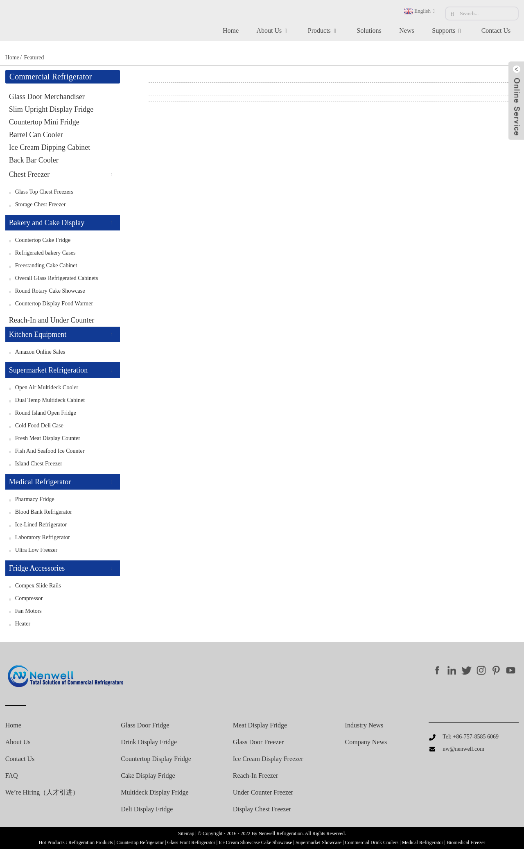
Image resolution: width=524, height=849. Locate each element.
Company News (366, 742)
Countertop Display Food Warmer (54, 303)
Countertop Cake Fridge (42, 240)
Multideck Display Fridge (154, 792)
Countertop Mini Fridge (44, 122)
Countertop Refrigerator (140, 842)
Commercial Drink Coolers (372, 842)
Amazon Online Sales (40, 352)
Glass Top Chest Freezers (44, 192)
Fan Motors (28, 611)
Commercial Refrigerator (50, 76)
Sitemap (186, 833)
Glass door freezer (258, 742)
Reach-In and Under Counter (51, 320)
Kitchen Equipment (37, 334)
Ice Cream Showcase (239, 842)
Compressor (29, 598)
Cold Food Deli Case (39, 425)
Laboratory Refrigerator (42, 537)
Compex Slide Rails (38, 586)
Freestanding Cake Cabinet (46, 265)
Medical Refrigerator (40, 482)
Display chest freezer (262, 809)
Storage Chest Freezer (40, 204)
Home (231, 30)
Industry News (364, 725)
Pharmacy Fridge (34, 499)
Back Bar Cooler (34, 160)
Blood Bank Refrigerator (43, 512)
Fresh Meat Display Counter (47, 438)
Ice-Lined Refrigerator (41, 525)
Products (323, 31)
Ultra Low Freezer (36, 550)
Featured (34, 57)
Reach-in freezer (255, 775)
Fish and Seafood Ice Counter (50, 451)
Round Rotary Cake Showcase (50, 291)
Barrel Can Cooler (36, 135)
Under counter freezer (263, 792)
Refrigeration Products (90, 842)
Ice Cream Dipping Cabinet (49, 147)
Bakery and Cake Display (46, 223)
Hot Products (52, 842)
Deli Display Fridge (147, 809)
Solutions (369, 30)
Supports (447, 31)
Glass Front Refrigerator (191, 842)
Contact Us (496, 30)
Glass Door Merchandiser (47, 97)
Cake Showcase (276, 842)
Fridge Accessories (37, 568)
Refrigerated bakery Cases (45, 253)
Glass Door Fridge (145, 725)
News (406, 30)
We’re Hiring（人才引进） (42, 792)
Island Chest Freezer (38, 464)
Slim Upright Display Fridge (51, 109)
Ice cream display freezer (268, 759)
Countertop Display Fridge (156, 759)
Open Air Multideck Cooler (46, 387)
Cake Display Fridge (148, 775)
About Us (273, 31)
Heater (22, 624)
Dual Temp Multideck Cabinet (50, 400)
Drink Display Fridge (149, 742)
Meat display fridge (260, 725)
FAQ (11, 775)
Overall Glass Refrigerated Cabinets (56, 278)
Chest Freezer (29, 174)
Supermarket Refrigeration (48, 370)
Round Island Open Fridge (45, 413)
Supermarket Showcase (318, 842)
